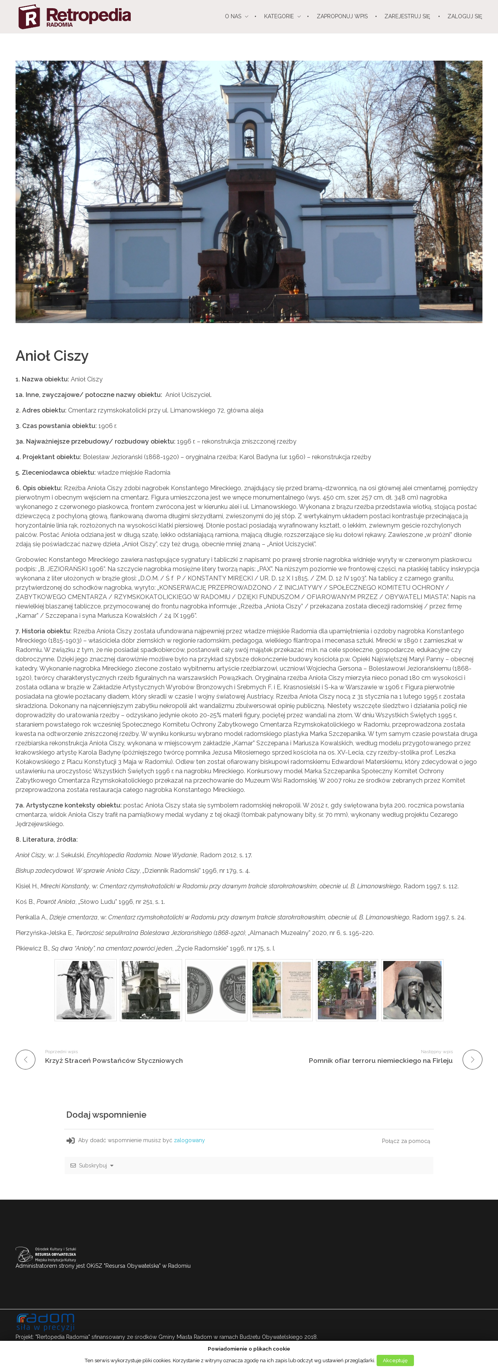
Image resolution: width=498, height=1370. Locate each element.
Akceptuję (395, 1360)
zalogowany (190, 1140)
